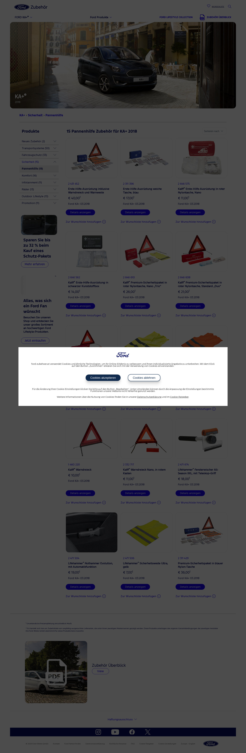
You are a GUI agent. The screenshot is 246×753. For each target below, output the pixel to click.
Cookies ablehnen (144, 377)
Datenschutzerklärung (149, 397)
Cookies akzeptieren (103, 377)
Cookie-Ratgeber (179, 397)
